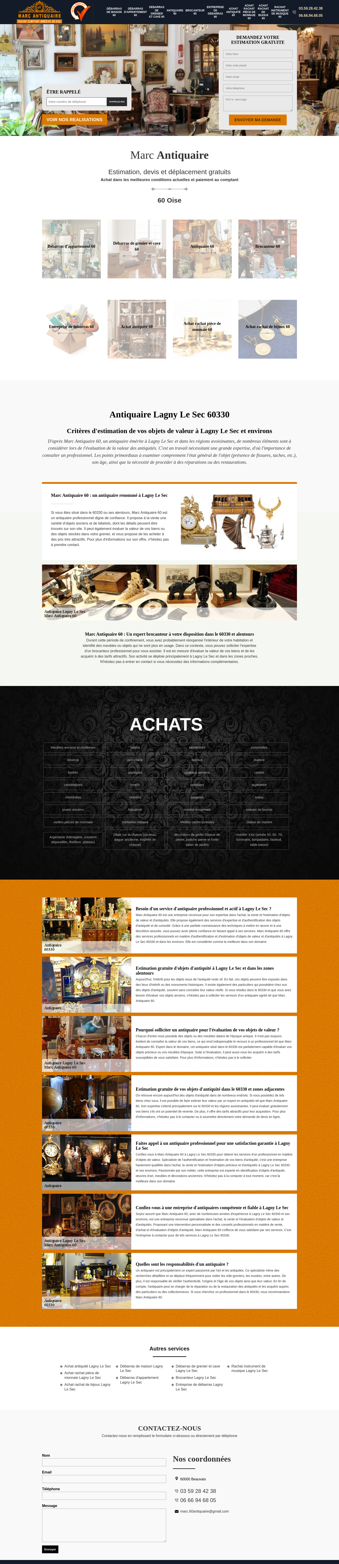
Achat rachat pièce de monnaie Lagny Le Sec (82, 1375)
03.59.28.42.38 (311, 8)
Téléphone (104, 1493)
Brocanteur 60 (194, 12)
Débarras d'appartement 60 (135, 12)
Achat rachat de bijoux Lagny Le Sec (87, 1387)
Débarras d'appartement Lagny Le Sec (139, 1380)
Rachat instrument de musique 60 (280, 12)
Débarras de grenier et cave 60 (156, 12)
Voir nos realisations (75, 119)
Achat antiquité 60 (233, 12)
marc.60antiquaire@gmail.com (201, 1511)
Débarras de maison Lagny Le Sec (141, 1368)
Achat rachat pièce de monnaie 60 (249, 12)
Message (104, 1523)
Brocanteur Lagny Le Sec (196, 1378)
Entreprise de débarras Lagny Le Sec (199, 1387)
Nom (104, 1460)
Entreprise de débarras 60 (215, 12)
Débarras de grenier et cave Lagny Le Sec (198, 1368)
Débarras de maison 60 (114, 12)
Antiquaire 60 (175, 12)
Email (104, 1476)
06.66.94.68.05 (311, 15)
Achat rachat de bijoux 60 (263, 12)
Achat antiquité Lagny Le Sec (87, 1366)
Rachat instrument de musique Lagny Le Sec (249, 1368)
